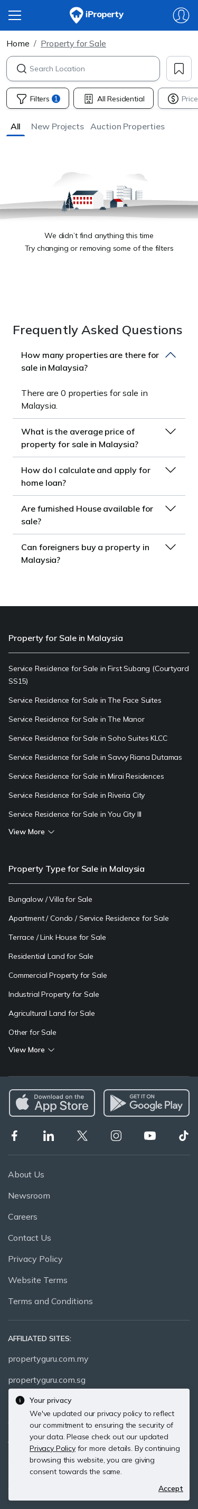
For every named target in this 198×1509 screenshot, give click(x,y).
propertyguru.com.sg (47, 1379)
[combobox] (94, 68)
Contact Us (29, 1237)
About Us (26, 1174)
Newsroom (29, 1195)
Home (18, 43)
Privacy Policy (35, 1258)
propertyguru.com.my (48, 1358)
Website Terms (38, 1280)
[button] (15, 126)
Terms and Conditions (50, 1301)
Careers (22, 1216)
